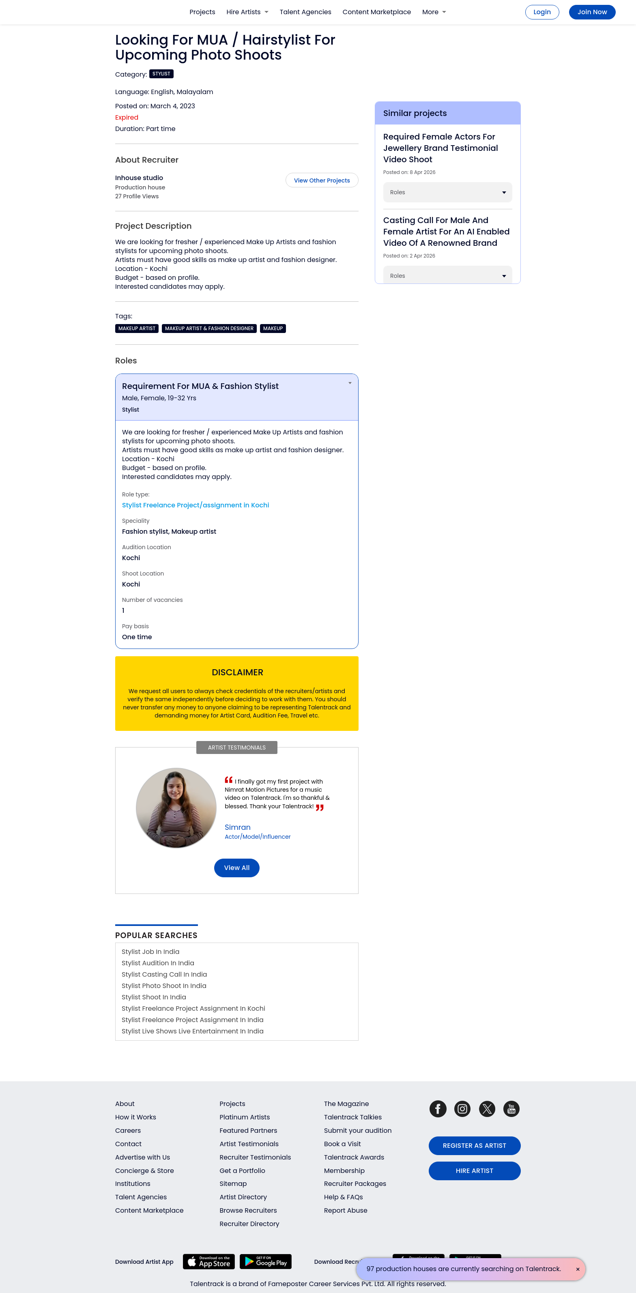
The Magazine (346, 1103)
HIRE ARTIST (474, 1170)
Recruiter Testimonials (255, 1157)
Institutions (132, 1183)
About (125, 1103)
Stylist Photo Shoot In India (164, 985)
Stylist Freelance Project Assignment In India (193, 1020)
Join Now (592, 12)
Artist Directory (243, 1197)
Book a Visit (342, 1144)
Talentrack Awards (354, 1157)
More (434, 12)
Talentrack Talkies (353, 1117)
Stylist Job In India (151, 951)
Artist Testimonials (249, 1144)
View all (237, 867)
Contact (128, 1144)
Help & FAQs (343, 1197)
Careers (128, 1130)
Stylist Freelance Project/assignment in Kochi (195, 505)
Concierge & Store (144, 1170)
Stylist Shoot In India (154, 997)
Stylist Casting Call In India (164, 974)
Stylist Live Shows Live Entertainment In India (193, 1031)
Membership (344, 1170)
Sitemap (233, 1183)
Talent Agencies (305, 12)
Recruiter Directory (249, 1224)
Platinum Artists (245, 1117)
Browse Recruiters (248, 1210)
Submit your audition (358, 1130)
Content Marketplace (377, 12)
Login (542, 12)
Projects (202, 12)
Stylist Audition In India (158, 963)
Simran (238, 827)
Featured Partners (248, 1130)
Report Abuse (345, 1210)
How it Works (135, 1117)
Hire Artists (248, 12)
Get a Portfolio (242, 1170)
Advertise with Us (142, 1157)
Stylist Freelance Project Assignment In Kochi (193, 1008)
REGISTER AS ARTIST (474, 1145)
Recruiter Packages (355, 1183)
